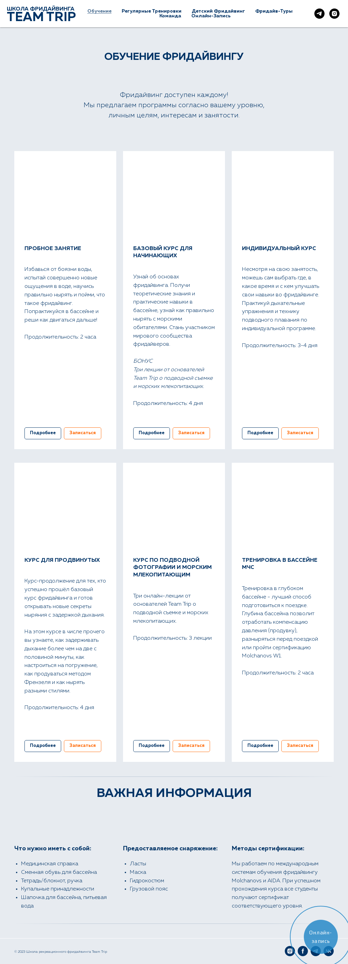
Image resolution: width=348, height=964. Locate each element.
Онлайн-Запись (211, 16)
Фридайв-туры (274, 11)
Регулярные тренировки (151, 11)
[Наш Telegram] (319, 14)
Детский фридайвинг (218, 11)
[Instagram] (290, 951)
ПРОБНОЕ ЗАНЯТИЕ (52, 248)
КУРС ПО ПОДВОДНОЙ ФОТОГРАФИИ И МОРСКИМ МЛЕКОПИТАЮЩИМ (172, 568)
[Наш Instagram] (334, 14)
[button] (82, 433)
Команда (170, 16)
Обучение (99, 11)
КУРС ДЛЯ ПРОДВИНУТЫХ (62, 560)
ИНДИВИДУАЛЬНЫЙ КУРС (279, 248)
